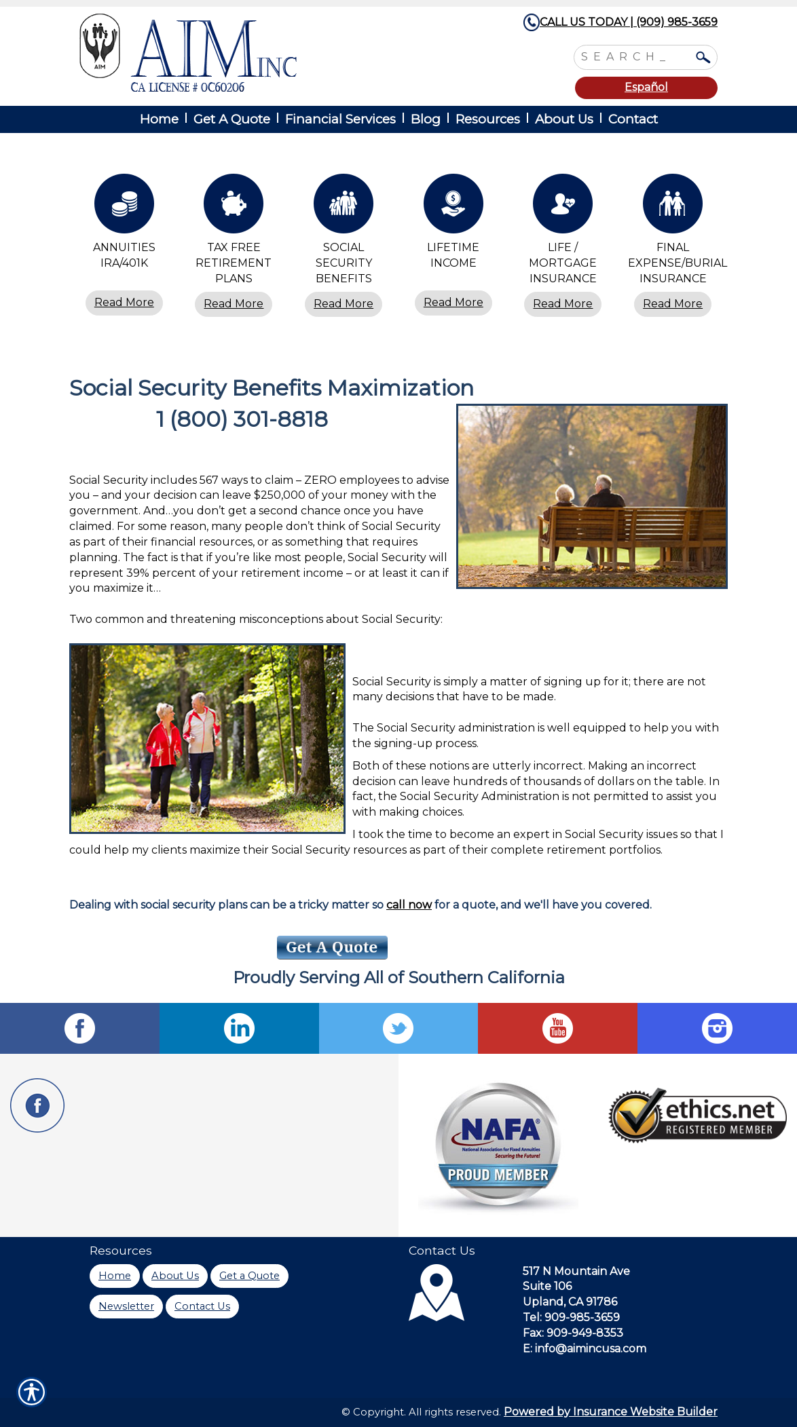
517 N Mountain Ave (576, 1271)
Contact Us (202, 1306)
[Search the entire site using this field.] (635, 55)
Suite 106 (547, 1286)
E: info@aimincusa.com (584, 1348)
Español (646, 87)
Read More (124, 302)
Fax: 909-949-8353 (573, 1333)
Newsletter (126, 1306)
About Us (175, 1276)
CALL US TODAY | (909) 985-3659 (629, 22)
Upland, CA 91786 (570, 1301)
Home (114, 1276)
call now (409, 904)
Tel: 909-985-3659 (571, 1317)
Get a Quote (249, 1276)
